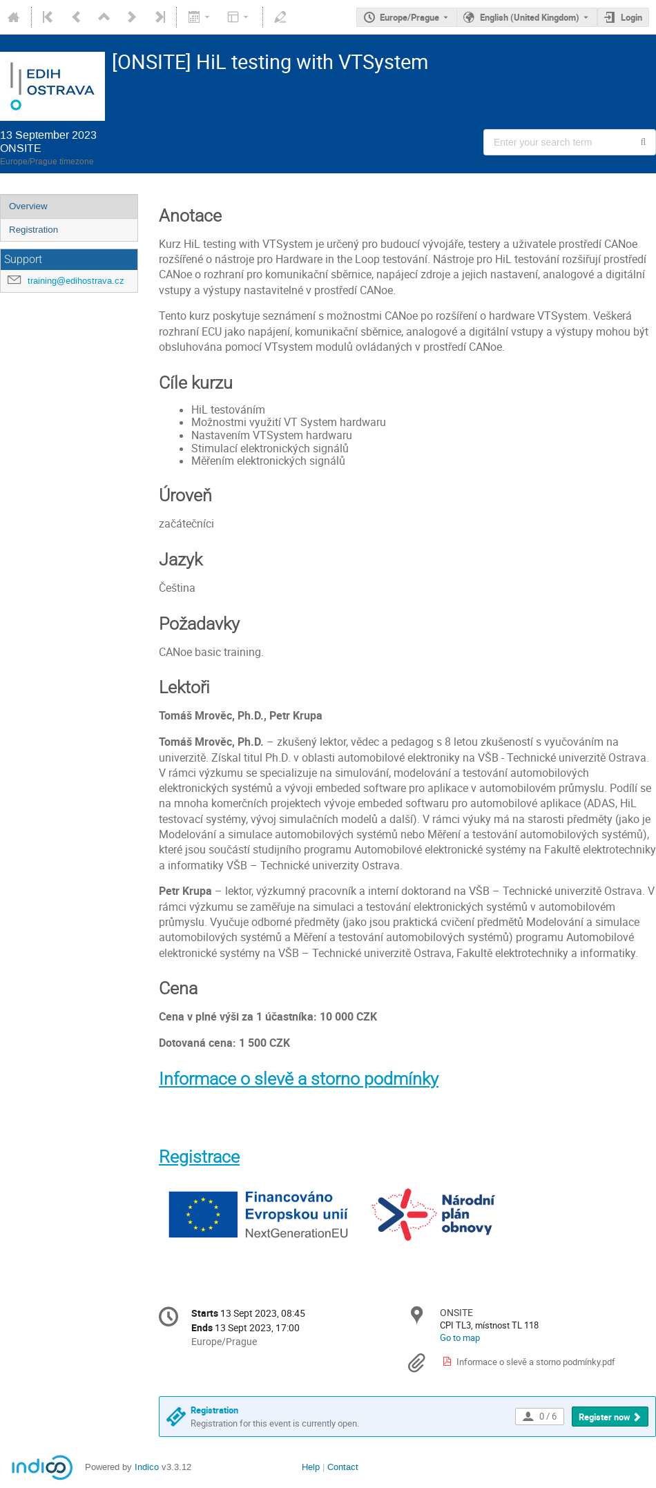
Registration (33, 229)
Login (631, 17)
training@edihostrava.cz (76, 281)
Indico (147, 1467)
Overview (28, 206)
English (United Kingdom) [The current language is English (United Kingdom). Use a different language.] (529, 17)
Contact (342, 1467)
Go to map (460, 1337)
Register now (604, 1417)
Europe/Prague (409, 17)
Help (311, 1467)
